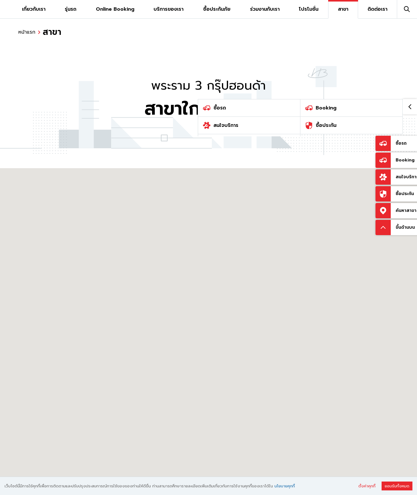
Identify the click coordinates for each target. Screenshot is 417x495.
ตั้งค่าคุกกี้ (366, 486)
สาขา (52, 32)
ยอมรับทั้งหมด (397, 486)
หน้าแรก (26, 32)
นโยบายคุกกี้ (284, 486)
